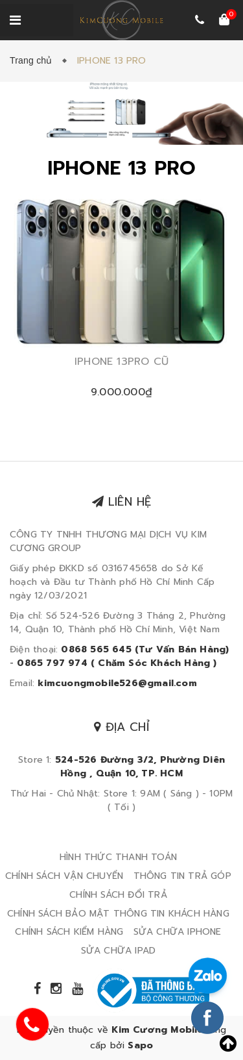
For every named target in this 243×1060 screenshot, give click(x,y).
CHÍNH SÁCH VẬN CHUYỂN (64, 876)
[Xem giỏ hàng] (224, 20)
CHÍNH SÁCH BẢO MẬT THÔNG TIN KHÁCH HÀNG (118, 913)
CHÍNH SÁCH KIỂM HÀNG (69, 932)
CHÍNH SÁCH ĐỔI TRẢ (118, 895)
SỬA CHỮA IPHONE (177, 932)
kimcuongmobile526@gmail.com (117, 683)
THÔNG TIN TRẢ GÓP (182, 876)
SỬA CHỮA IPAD (118, 950)
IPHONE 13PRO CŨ (121, 361)
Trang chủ (34, 60)
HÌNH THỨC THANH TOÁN (118, 857)
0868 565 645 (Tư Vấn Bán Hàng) (145, 649)
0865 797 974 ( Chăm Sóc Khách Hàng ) (116, 663)
